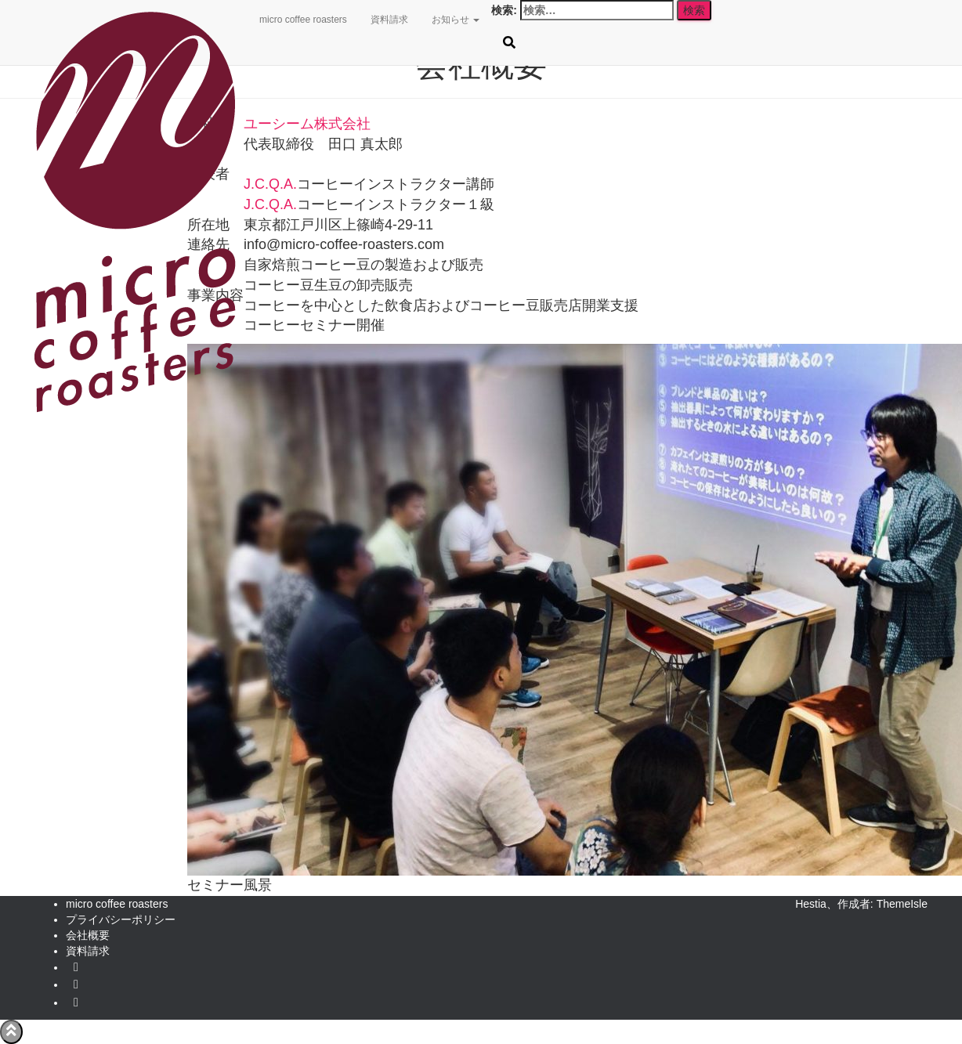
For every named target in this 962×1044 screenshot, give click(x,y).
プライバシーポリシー (120, 919)
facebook (76, 988)
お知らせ (455, 19)
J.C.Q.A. (270, 184)
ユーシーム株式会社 (307, 124)
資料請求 (389, 19)
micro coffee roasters (303, 19)
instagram (76, 1006)
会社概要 (88, 935)
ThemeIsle (902, 904)
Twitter (76, 971)
